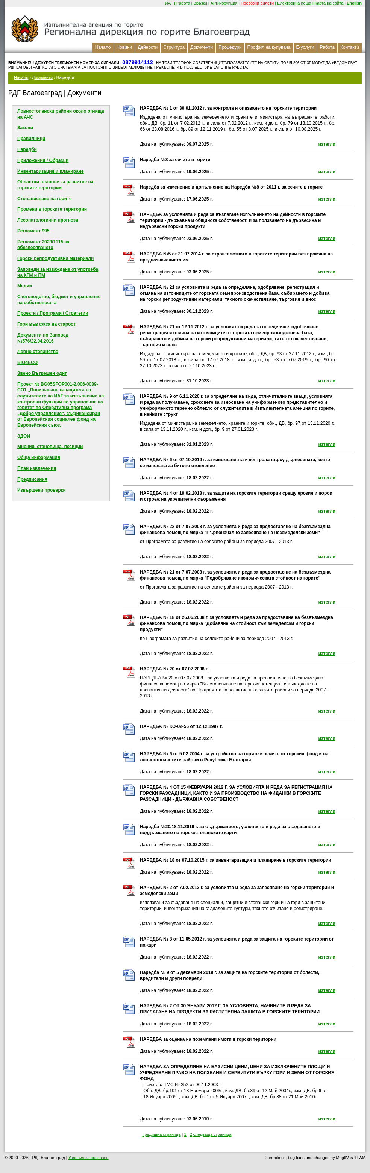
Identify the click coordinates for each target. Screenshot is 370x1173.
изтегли (326, 144)
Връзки (200, 3)
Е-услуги (305, 47)
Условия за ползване (88, 1157)
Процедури (229, 47)
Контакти (349, 47)
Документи (201, 47)
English (354, 3)
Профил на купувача (269, 47)
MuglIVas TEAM (350, 1157)
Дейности (148, 47)
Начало (103, 47)
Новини (124, 47)
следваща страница (212, 1134)
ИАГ (169, 3)
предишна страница (162, 1134)
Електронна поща (294, 3)
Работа (183, 3)
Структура (174, 47)
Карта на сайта (329, 3)
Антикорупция (224, 3)
